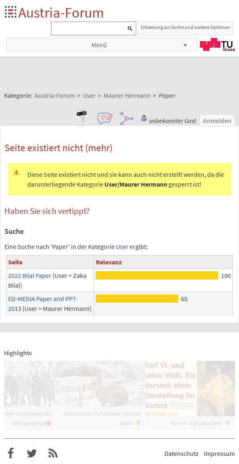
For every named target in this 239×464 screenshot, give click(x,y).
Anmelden (217, 121)
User (122, 246)
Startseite (11, 12)
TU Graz (217, 44)
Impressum (219, 453)
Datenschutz (181, 453)
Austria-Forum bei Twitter (31, 453)
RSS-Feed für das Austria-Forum (53, 453)
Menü (99, 45)
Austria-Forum (61, 12)
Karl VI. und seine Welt (196, 423)
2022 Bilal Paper (29, 275)
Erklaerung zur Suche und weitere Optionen (185, 27)
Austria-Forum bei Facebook (10, 453)
